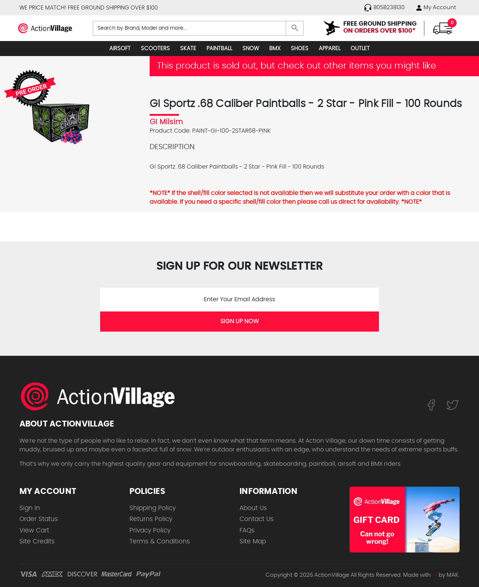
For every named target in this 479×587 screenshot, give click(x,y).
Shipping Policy (152, 508)
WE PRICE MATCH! (42, 8)
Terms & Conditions (159, 541)
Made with (420, 575)
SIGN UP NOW (239, 321)
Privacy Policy (150, 530)
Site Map (253, 541)
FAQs (247, 530)
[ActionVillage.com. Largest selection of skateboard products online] (101, 396)
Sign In (29, 508)
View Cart (34, 530)
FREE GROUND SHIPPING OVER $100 (113, 8)
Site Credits (37, 541)
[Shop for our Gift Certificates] (405, 520)
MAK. (453, 575)
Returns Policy (150, 519)
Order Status (38, 519)
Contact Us (257, 519)
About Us (253, 508)
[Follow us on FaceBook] (431, 405)
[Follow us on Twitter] (453, 405)
